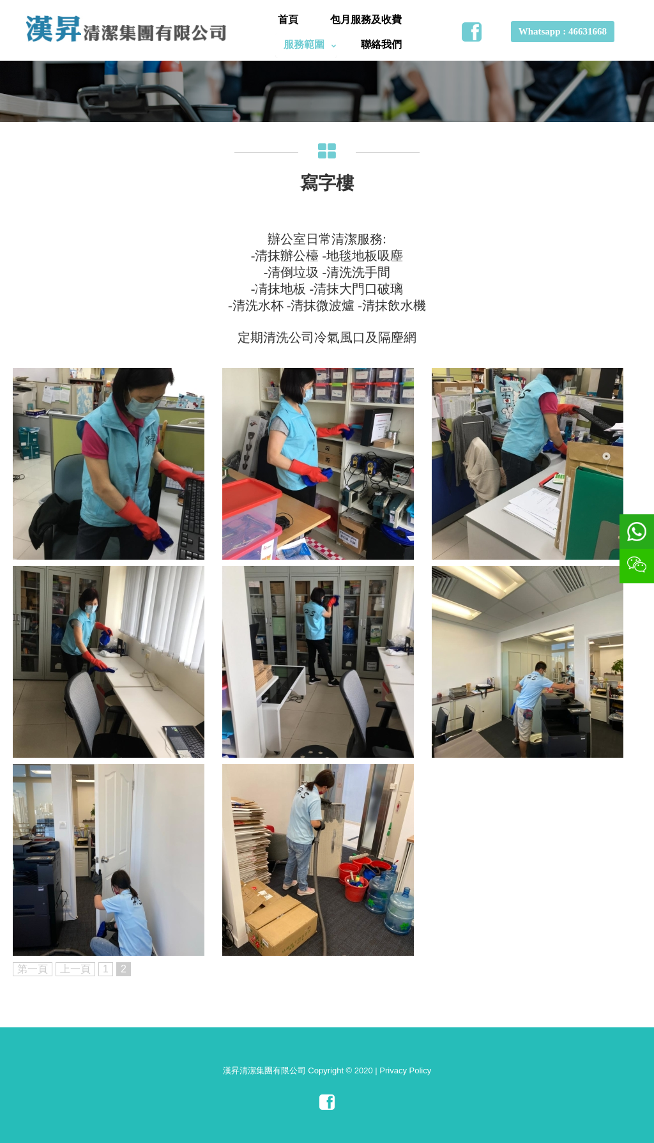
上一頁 (75, 968)
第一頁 (32, 968)
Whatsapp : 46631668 (563, 31)
